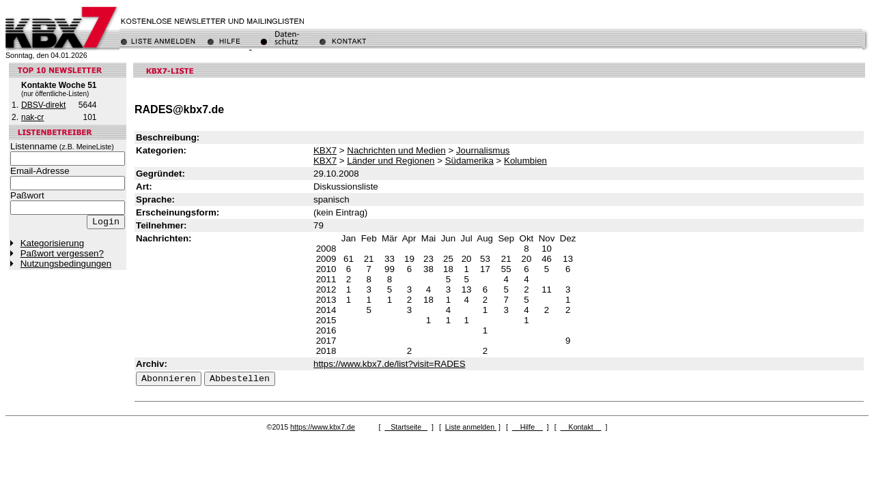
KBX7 (325, 150)
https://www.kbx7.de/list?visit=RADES (389, 364)
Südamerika (469, 160)
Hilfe (527, 427)
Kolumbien (525, 160)
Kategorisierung (52, 243)
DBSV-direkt (43, 105)
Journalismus (483, 150)
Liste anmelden (470, 427)
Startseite (405, 427)
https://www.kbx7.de (322, 427)
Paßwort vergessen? (62, 253)
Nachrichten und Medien (396, 150)
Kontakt (581, 427)
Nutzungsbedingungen (65, 263)
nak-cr (32, 117)
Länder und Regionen (390, 160)
